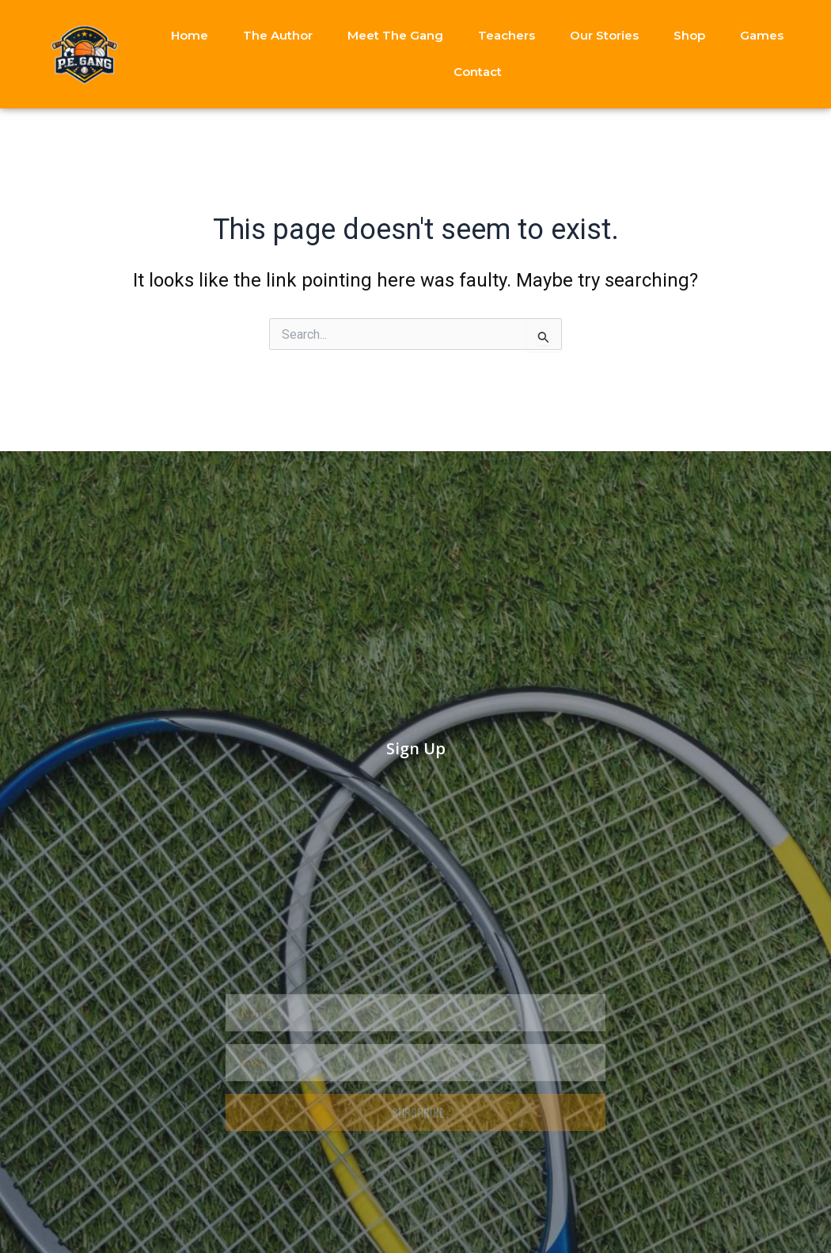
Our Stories (604, 35)
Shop (689, 35)
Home (189, 35)
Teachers (506, 35)
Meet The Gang (395, 35)
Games (762, 35)
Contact (477, 71)
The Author (278, 35)
